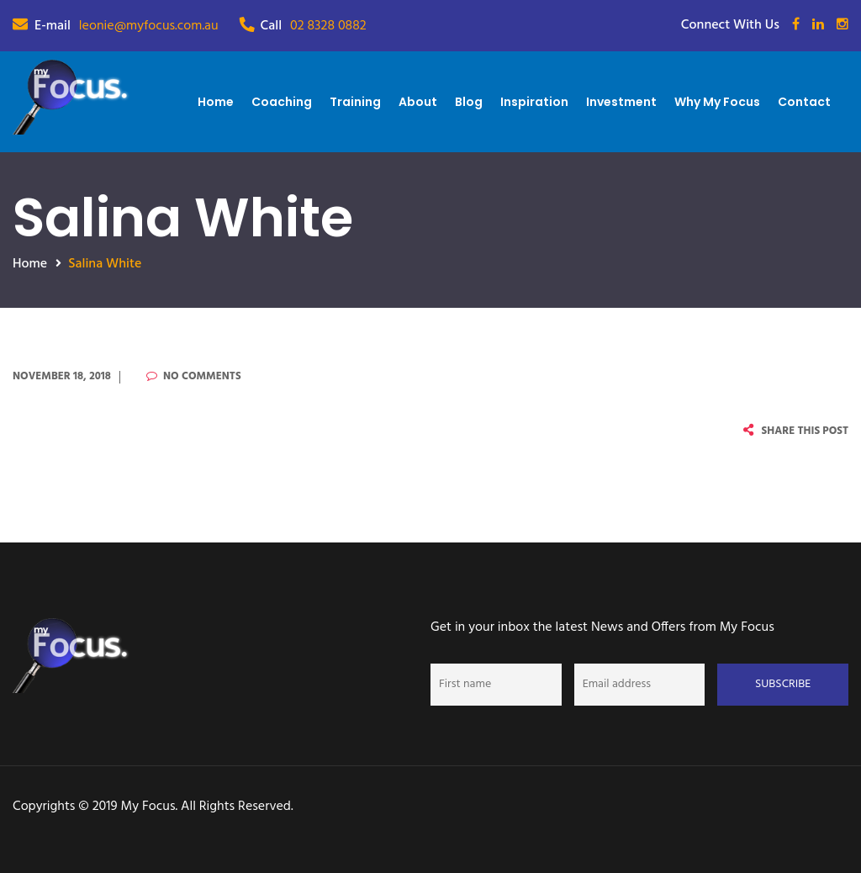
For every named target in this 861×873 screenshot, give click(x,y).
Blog (469, 101)
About (418, 101)
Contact (804, 101)
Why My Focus (717, 101)
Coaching (281, 101)
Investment (621, 101)
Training (355, 101)
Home (216, 101)
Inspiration (534, 101)
